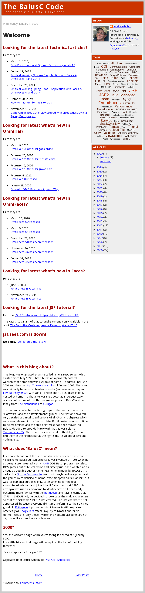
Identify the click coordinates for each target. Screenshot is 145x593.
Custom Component (120, 72)
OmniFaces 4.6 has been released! (32, 252)
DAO (134, 72)
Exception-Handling (116, 81)
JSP (115, 95)
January (104, 157)
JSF (133, 90)
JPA (124, 91)
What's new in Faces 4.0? (26, 298)
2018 (99, 200)
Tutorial (133, 126)
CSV (105, 72)
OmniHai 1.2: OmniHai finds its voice (33, 159)
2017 (99, 204)
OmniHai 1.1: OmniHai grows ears (31, 169)
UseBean (131, 130)
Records (133, 112)
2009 (99, 238)
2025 (99, 171)
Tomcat (114, 126)
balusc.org (132, 38)
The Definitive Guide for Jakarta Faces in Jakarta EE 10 (43, 325)
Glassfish (124, 84)
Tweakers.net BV (13, 432)
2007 (99, 246)
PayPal (115, 48)
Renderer (105, 114)
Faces (98, 84)
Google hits (27, 511)
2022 (99, 184)
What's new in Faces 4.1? (26, 288)
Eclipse (132, 78)
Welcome (16, 35)
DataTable (101, 75)
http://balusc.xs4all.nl (39, 385)
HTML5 (103, 87)
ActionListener (103, 64)
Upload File (117, 129)
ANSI (46, 463)
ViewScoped (114, 135)
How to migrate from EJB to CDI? (31, 102)
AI (112, 63)
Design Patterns (118, 75)
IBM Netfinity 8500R (15, 393)
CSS (98, 72)
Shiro (116, 121)
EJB (97, 81)
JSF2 (104, 95)
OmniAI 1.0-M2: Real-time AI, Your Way (35, 189)
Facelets (132, 81)
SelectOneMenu (108, 117)
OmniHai (129, 103)
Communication (118, 66)
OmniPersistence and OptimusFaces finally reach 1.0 (43, 65)
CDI (104, 66)
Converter (131, 69)
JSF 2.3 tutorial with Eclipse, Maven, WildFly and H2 (47, 315)
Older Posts (82, 575)
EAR (123, 78)
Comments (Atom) (31, 583)
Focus (115, 84)
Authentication (131, 64)
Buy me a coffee (118, 45)
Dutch (114, 78)
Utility (97, 132)
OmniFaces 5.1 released (25, 232)
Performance (123, 106)
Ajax (119, 63)
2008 (99, 242)
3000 (99, 153)
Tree (123, 127)
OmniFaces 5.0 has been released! (32, 242)
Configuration (117, 69)
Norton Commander (29, 474)
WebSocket (131, 136)
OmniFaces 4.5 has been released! (32, 262)
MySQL (127, 99)
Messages (116, 99)
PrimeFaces (103, 112)
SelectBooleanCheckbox (123, 115)
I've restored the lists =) (31, 341)
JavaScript (103, 91)
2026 (99, 167)
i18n (110, 87)
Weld (105, 139)
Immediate (120, 87)
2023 (99, 180)
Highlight (134, 84)
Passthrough (107, 107)
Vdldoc (100, 136)
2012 (99, 225)
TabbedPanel (127, 124)
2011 (99, 229)
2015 (99, 213)
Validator (109, 132)
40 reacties (63, 560)
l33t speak (21, 507)
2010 (99, 233)
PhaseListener (105, 109)
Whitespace (115, 139)
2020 (99, 192)
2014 (99, 217)
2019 (99, 196)
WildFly (126, 139)
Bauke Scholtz (122, 26)
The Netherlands (28, 404)
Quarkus (115, 112)
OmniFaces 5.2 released (25, 222)
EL (104, 81)
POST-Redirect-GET (126, 109)
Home (39, 575)
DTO (104, 78)
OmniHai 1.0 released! (24, 179)
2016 (99, 209)
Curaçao (48, 404)
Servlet (106, 121)
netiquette (51, 492)
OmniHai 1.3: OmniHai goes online (32, 149)
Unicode (102, 130)
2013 (99, 221)
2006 (99, 250)
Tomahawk (101, 127)
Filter (107, 84)
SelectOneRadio (127, 118)
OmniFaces (110, 102)
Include (131, 87)
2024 (99, 175)
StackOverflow (110, 123)
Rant (124, 112)
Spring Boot (127, 121)
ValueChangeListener (128, 133)
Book (96, 67)
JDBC (116, 91)
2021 (99, 188)
